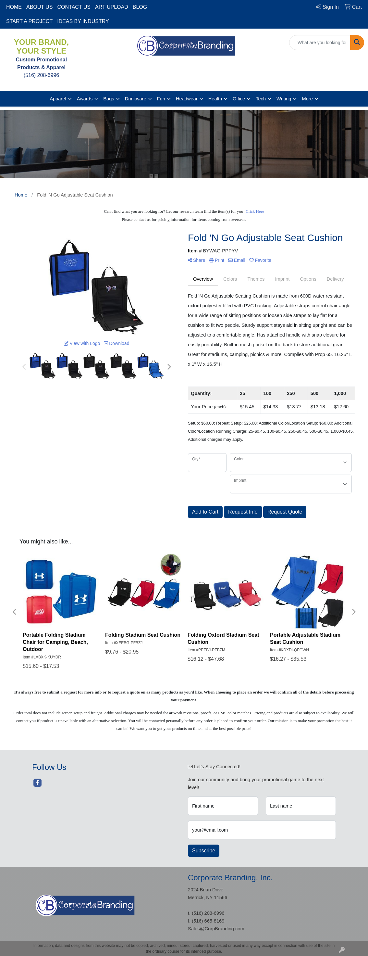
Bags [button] (108, 98)
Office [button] (239, 98)
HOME (14, 7)
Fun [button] (161, 98)
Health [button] (215, 98)
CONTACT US (74, 7)
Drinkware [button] (135, 98)
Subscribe (203, 850)
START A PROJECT (29, 21)
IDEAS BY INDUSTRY (83, 21)
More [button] (307, 98)
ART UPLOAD (111, 7)
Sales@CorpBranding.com (216, 928)
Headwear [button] (187, 98)
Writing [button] (283, 98)
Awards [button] (85, 98)
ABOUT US (39, 7)
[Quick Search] (319, 42)
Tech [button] (261, 98)
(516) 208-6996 (208, 913)
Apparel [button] (58, 98)
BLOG (140, 7)
